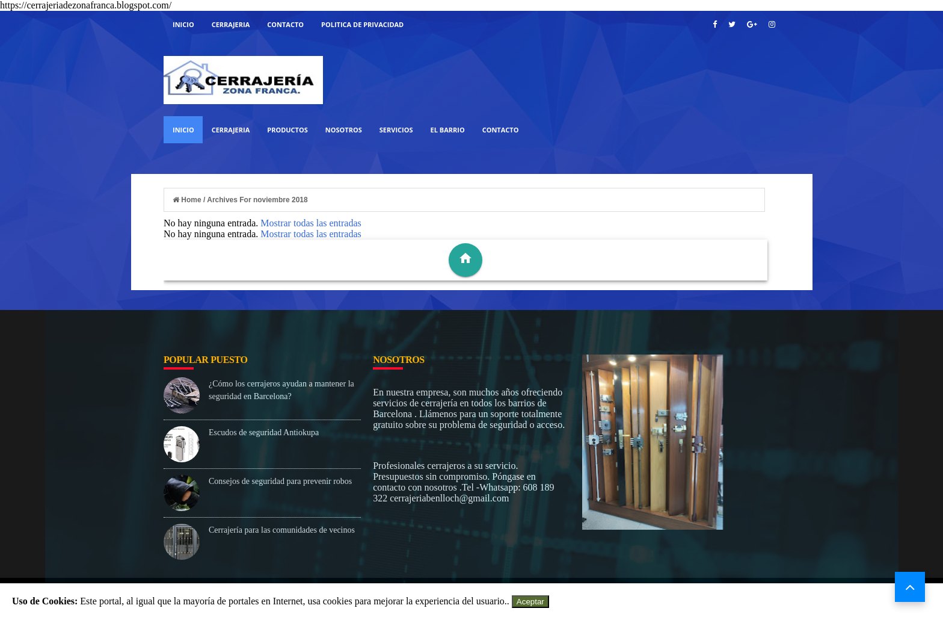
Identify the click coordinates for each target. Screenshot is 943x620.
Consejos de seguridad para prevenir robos (280, 481)
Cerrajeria (231, 24)
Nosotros (343, 129)
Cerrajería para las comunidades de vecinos (282, 530)
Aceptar (530, 601)
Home (188, 200)
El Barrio (448, 129)
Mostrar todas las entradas (310, 223)
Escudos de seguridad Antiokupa (264, 432)
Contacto (285, 24)
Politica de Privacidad (362, 24)
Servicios (396, 129)
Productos (287, 129)
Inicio (183, 24)
